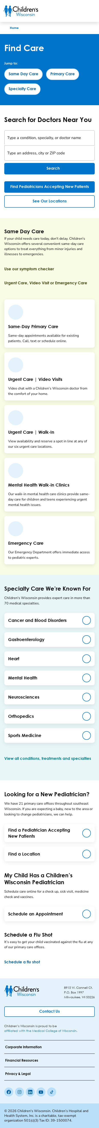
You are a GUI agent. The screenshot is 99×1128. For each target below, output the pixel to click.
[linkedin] (30, 1092)
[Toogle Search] (79, 11)
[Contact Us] (49, 1011)
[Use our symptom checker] (32, 269)
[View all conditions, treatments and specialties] (47, 761)
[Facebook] (8, 1092)
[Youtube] (40, 1092)
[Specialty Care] (22, 89)
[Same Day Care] (23, 74)
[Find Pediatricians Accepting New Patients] (49, 187)
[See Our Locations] (49, 201)
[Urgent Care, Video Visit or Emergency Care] (49, 283)
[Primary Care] (62, 74)
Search (49, 168)
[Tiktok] (51, 1092)
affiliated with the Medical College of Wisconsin (40, 1031)
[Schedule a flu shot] (25, 962)
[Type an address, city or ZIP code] (49, 153)
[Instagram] (19, 1092)
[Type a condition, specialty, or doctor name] (49, 138)
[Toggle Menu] (90, 11)
